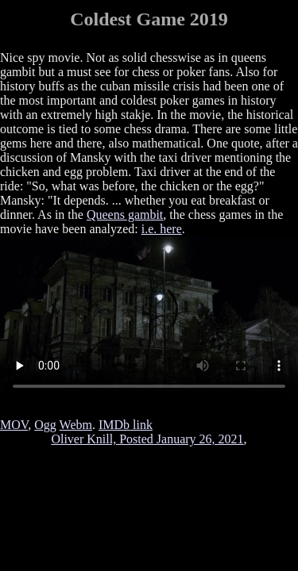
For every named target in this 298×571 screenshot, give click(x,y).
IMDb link (126, 424)
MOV (14, 424)
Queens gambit (125, 214)
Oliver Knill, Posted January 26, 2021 (147, 439)
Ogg (45, 424)
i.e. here (161, 229)
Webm (76, 424)
